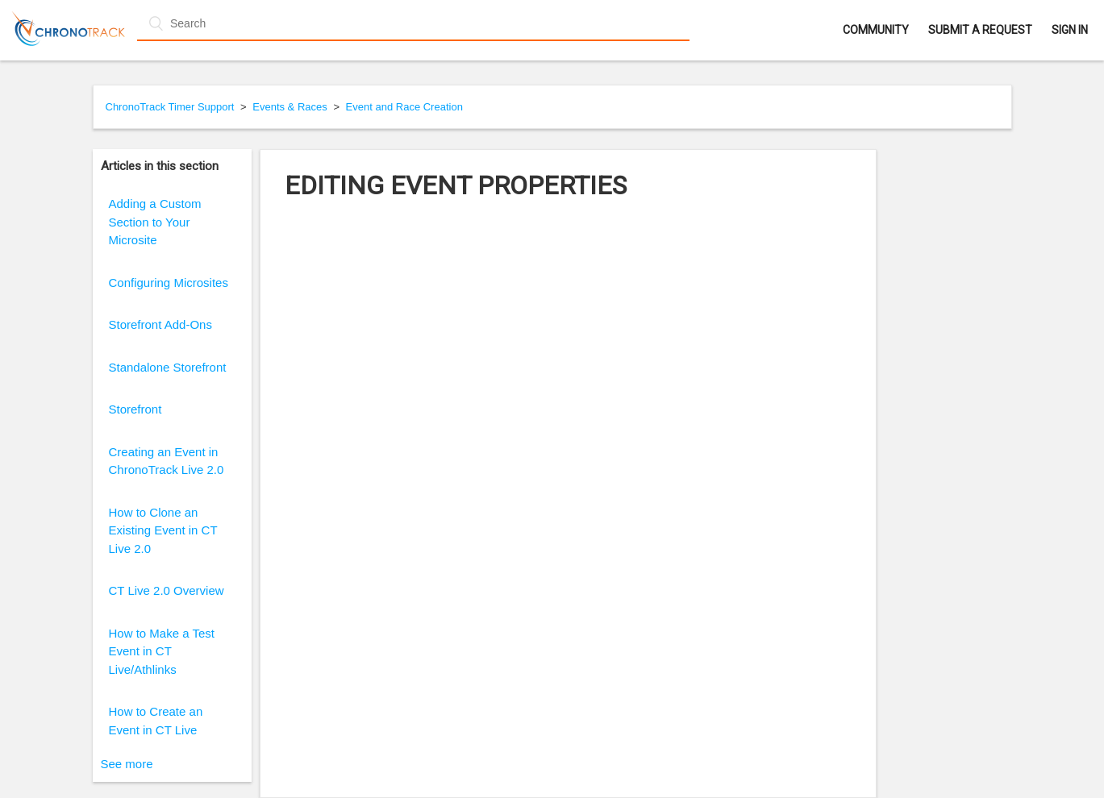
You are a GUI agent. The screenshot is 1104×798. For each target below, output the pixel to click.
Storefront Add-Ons (160, 324)
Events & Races (289, 107)
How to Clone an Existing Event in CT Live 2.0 (163, 530)
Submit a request (980, 29)
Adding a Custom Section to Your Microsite (155, 222)
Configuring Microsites (168, 282)
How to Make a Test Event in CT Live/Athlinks (162, 651)
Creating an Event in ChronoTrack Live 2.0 (166, 461)
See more (127, 764)
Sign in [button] (1070, 29)
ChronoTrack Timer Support (170, 107)
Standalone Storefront (168, 367)
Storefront (135, 409)
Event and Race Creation (404, 107)
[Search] (413, 23)
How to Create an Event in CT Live (156, 720)
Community (876, 29)
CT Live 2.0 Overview (166, 590)
